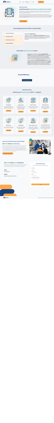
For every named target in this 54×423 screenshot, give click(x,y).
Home (20, 1)
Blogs (33, 1)
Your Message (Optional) (40, 180)
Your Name (40, 169)
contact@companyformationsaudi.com (10, 176)
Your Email (40, 172)
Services (27, 1)
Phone (40, 175)
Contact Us (41, 1)
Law (30, 1)
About (23, 1)
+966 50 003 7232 (7, 171)
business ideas (8, 149)
